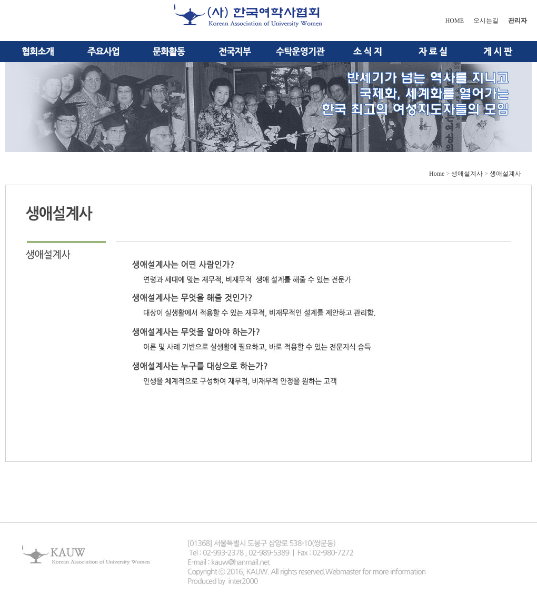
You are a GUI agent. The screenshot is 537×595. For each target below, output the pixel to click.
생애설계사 (467, 173)
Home (436, 173)
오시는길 (486, 20)
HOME (454, 20)
